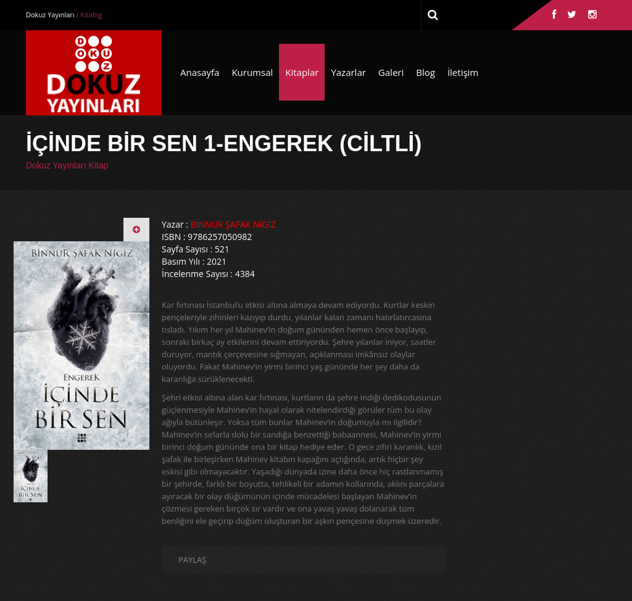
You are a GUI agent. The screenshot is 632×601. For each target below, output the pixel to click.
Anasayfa (199, 72)
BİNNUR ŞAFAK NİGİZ (233, 224)
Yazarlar (348, 72)
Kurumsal (252, 72)
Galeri (391, 72)
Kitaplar (301, 72)
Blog (425, 72)
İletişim (462, 72)
